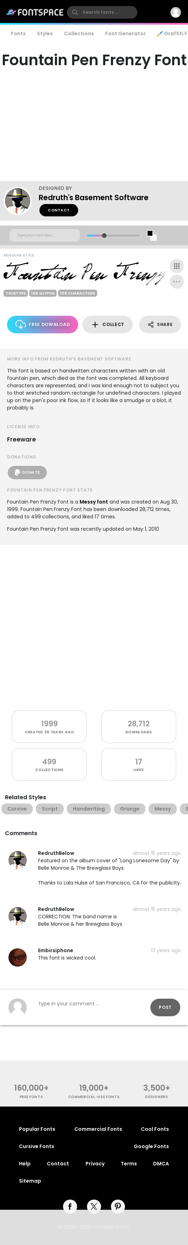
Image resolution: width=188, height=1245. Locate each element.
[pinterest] (118, 1207)
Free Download (42, 324)
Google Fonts (151, 1146)
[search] (102, 12)
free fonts (31, 1096)
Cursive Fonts (36, 1146)
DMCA (161, 1163)
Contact (59, 210)
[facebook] (70, 1207)
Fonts (18, 33)
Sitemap (30, 1180)
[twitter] (94, 1207)
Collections (79, 33)
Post (165, 1007)
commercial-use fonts (94, 1096)
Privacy (95, 1163)
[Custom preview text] (45, 235)
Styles (45, 33)
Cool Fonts (155, 1129)
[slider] (104, 235)
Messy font (94, 501)
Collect (107, 324)
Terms (129, 1163)
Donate (27, 472)
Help (25, 1163)
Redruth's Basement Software (94, 197)
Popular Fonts (37, 1129)
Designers (156, 1096)
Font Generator (125, 33)
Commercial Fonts (98, 1129)
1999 (49, 724)
